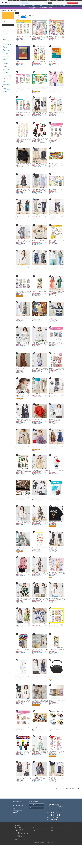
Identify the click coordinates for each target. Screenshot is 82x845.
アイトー (50, 680)
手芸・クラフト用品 (6, 69)
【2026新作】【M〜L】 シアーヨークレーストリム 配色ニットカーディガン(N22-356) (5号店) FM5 (23, 343)
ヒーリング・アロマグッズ (7, 75)
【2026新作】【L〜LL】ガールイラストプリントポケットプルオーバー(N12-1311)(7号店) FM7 (57, 599)
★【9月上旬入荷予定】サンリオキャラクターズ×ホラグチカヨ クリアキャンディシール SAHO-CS (23, 292)
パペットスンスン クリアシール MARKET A (39, 291)
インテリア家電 (5, 58)
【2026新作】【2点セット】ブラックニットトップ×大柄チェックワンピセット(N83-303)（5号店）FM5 (56, 548)
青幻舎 (17, 65)
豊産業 (33, 730)
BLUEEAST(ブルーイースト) (20, 552)
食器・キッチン (5, 66)
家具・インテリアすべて (7, 44)
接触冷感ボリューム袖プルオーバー (38, 419)
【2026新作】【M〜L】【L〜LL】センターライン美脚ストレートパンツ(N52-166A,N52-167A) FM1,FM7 (40, 215)
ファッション (12, 5)
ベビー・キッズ (5, 33)
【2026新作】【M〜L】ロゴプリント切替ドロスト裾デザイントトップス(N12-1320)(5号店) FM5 (23, 778)
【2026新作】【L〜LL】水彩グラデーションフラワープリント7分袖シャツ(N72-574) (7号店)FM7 (23, 522)
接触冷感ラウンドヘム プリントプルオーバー (39, 240)
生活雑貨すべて (5, 63)
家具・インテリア (23, 5)
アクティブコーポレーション (36, 551)
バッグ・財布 (5, 37)
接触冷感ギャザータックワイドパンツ (22, 368)
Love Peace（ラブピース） (36, 92)
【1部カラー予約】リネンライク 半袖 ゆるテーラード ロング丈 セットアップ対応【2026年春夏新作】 (40, 701)
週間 (23, 17)
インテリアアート (6, 55)
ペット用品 (4, 79)
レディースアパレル (6, 30)
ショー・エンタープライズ (19, 755)
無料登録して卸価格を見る (20, 39)
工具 (3, 82)
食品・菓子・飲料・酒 (50, 5)
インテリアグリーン (6, 56)
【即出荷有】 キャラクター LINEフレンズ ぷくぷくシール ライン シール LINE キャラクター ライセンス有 (40, 88)
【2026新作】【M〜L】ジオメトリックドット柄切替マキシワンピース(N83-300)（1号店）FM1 (23, 190)
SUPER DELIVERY (16, 812)
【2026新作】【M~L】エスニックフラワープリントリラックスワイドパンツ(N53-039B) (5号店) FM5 (23, 241)
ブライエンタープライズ (52, 116)
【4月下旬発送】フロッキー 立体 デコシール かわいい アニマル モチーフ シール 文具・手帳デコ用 (57, 573)
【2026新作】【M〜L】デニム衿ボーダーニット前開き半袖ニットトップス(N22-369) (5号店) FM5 (57, 318)
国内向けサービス (21, 832)
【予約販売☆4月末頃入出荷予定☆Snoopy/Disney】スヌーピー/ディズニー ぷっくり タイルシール (56, 369)
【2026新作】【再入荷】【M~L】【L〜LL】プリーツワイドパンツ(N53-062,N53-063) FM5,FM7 (40, 394)
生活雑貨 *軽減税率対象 (7, 84)
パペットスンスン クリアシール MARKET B (56, 649)
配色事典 (17, 61)
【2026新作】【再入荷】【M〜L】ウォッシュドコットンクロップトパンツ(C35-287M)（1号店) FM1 (56, 778)
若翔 (33, 653)
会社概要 (14, 808)
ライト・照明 (5, 47)
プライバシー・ (18, 805)
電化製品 (41, 5)
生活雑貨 (33, 5)
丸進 (49, 474)
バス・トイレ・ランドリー (7, 72)
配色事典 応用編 (52, 61)
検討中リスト (58, 0)
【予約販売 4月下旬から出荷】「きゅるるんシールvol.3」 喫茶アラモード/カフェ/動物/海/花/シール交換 (56, 37)
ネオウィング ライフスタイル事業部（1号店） (38, 142)
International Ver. (64, 0)
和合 (49, 193)
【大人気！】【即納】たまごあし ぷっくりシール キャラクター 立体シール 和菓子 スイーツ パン (56, 624)
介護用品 (4, 81)
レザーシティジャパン (19, 399)
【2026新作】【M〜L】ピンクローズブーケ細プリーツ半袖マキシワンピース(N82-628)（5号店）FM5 (40, 573)
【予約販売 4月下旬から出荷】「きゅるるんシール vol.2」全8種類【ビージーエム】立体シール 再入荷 (40, 37)
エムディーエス (34, 321)
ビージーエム (34, 40)
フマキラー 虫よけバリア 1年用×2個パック (23, 649)
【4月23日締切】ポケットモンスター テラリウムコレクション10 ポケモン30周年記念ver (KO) (23, 471)
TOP (2, 10)
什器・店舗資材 (62, 5)
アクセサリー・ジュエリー (7, 40)
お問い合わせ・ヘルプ (50, 0)
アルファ (17, 40)
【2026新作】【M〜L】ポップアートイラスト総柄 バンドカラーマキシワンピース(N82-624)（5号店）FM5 (40, 522)
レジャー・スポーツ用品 (7, 76)
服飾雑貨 (4, 39)
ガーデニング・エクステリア (7, 78)
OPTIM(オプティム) (35, 450)
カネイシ (17, 653)
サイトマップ (15, 807)
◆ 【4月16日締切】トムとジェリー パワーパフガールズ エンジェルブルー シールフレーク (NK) (56, 343)
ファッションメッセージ (52, 91)
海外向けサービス (23, 833)
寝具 (3, 49)
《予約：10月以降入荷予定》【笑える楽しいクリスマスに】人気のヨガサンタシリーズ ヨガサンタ (40, 139)
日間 (18, 17)
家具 (3, 46)
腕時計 (4, 34)
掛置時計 (4, 52)
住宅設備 (4, 59)
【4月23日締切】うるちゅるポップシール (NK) (23, 36)
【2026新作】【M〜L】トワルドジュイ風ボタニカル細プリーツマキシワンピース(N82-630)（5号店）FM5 (40, 369)
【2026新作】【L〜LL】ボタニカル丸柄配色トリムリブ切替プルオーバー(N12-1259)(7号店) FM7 (23, 624)
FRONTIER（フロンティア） (36, 295)
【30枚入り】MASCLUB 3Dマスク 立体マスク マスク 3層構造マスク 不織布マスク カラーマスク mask (23, 394)
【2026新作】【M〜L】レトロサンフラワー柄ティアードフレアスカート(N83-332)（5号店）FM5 (40, 752)
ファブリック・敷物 (6, 50)
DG (49, 578)
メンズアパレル (5, 31)
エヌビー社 (50, 730)
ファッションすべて (6, 28)
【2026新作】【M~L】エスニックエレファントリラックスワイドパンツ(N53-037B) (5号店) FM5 (56, 394)
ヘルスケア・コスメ (6, 73)
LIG (32, 65)
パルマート (50, 757)
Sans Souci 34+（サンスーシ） (36, 244)
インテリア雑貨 (5, 53)
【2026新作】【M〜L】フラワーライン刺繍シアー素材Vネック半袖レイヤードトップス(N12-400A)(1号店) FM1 (40, 471)
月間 (28, 17)
